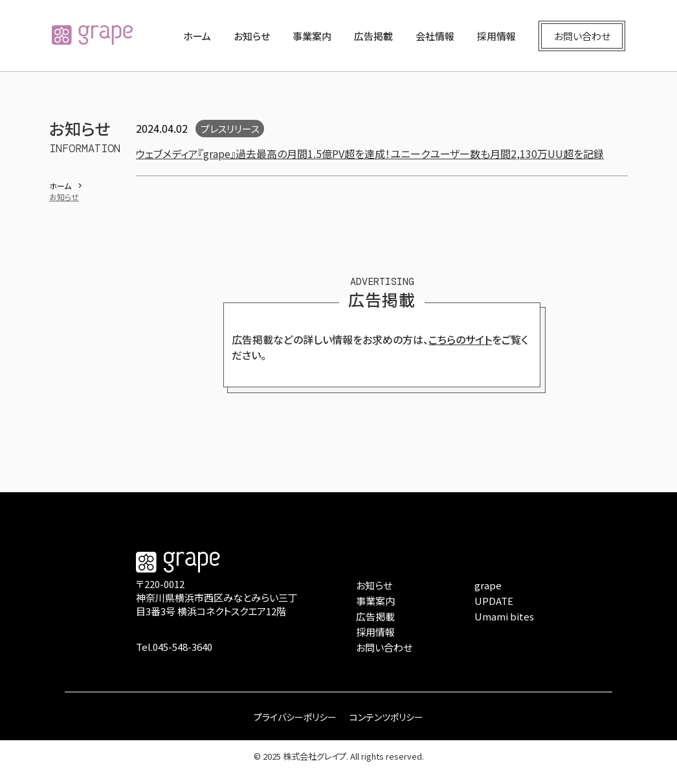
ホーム (197, 36)
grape (488, 585)
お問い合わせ (582, 36)
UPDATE (493, 600)
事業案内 (312, 36)
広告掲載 (373, 36)
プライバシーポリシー (295, 716)
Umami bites (504, 616)
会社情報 (435, 36)
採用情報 (496, 36)
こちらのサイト (460, 339)
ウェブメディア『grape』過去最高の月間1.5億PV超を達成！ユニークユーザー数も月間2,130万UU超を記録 (370, 153)
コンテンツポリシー (386, 716)
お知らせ (252, 36)
